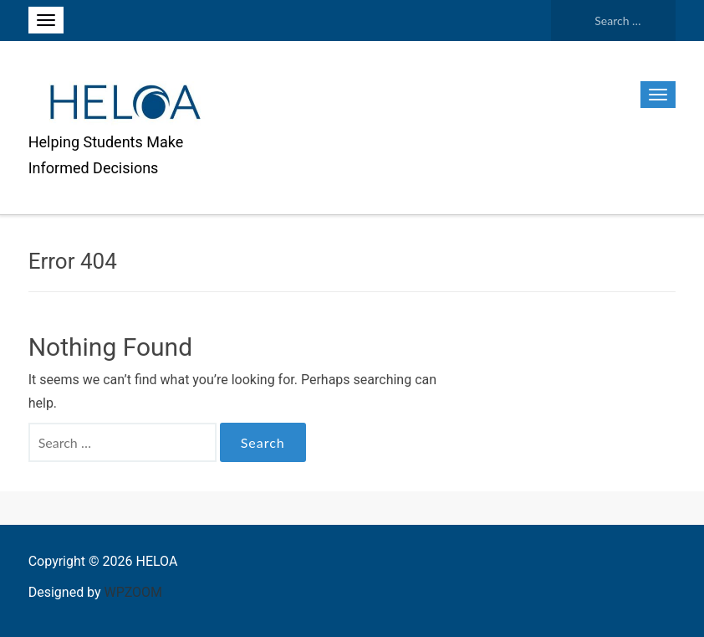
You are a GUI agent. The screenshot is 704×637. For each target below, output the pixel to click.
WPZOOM (133, 592)
